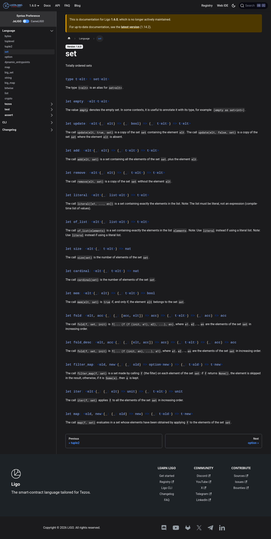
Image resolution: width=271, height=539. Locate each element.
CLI (4, 122)
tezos (8, 104)
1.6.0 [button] (32, 5)
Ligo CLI (166, 488)
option (8, 57)
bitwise (9, 88)
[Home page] (69, 38)
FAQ (67, 5)
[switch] (26, 21)
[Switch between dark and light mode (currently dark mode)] (234, 6)
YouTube (203, 482)
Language (8, 30)
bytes (8, 36)
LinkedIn (203, 500)
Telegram (204, 494)
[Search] (253, 5)
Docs (47, 5)
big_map (10, 83)
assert (9, 115)
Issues (241, 482)
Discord (203, 476)
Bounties (241, 488)
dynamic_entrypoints (17, 62)
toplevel (9, 41)
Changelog (9, 129)
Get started (166, 476)
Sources (241, 476)
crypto (8, 98)
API (57, 5)
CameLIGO (37, 21)
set (6, 51)
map (7, 67)
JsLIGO (17, 21)
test (7, 109)
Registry (206, 5)
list (6, 93)
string (8, 77)
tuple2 (8, 46)
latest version (130, 27)
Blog (77, 5)
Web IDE (222, 5)
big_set (9, 72)
